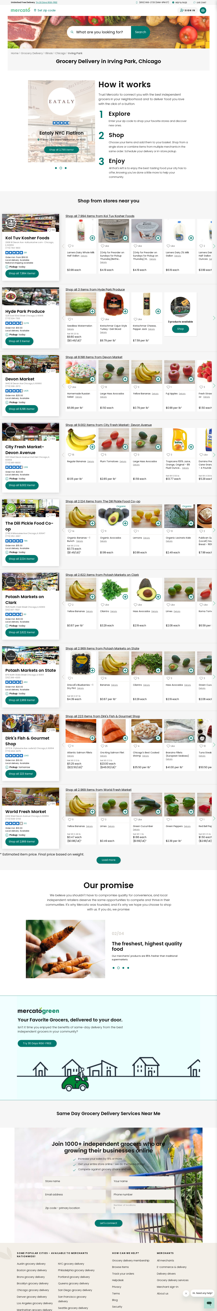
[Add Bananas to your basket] (125, 670)
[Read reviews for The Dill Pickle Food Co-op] (16, 541)
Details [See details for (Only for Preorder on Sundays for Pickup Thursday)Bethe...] (103, 262)
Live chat (200, 2)
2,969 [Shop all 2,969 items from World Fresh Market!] (22, 842)
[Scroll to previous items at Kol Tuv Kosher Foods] (63, 246)
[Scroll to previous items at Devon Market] (63, 386)
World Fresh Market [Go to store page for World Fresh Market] (25, 811)
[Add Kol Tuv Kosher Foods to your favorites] (51, 230)
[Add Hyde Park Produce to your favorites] (51, 303)
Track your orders (123, 1274)
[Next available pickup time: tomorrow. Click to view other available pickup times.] (18, 767)
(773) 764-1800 (12, 247)
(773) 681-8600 (13, 462)
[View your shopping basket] (203, 10)
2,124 (103, 501)
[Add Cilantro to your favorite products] (105, 605)
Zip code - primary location (62, 1208)
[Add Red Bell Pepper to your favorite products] (202, 819)
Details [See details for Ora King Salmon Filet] (103, 756)
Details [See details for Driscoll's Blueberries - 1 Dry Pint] (80, 688)
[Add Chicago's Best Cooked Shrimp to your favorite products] (137, 746)
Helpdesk (118, 1280)
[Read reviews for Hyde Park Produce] (17, 324)
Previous (109, 950)
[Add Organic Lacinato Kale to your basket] (191, 523)
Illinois (49, 53)
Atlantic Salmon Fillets (80, 752)
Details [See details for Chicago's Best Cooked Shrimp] (145, 756)
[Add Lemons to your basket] (158, 523)
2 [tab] (61, 168)
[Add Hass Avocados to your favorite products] (138, 605)
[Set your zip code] (44, 10)
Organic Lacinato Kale (178, 537)
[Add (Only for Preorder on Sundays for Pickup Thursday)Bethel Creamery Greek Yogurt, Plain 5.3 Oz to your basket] (125, 238)
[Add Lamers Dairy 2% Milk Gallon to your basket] (191, 238)
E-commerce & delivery (172, 1267)
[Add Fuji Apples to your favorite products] (169, 387)
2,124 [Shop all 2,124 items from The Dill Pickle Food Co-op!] (22, 559)
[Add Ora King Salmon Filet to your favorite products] (104, 746)
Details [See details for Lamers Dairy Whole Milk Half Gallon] (84, 255)
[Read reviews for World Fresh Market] (16, 824)
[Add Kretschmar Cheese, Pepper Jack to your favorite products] (138, 319)
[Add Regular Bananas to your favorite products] (71, 455)
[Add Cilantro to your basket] (125, 597)
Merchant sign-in (167, 1287)
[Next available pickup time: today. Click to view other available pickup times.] (15, 267)
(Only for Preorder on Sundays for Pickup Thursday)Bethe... (112, 256)
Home (15, 53)
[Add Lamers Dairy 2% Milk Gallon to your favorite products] (171, 246)
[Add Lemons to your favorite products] (136, 531)
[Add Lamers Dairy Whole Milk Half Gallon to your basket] (92, 238)
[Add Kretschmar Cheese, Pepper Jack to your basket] (158, 311)
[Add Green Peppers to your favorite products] (169, 819)
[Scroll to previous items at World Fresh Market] (63, 818)
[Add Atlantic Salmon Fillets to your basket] (92, 738)
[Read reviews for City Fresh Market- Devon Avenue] (16, 468)
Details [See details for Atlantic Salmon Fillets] (70, 756)
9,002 (109, 425)
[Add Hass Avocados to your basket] (158, 597)
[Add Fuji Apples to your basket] (191, 379)
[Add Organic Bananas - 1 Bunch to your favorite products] (71, 531)
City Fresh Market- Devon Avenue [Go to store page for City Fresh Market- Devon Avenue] (24, 450)
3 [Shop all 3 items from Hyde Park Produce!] (19, 341)
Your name (121, 1181)
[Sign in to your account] (187, 10)
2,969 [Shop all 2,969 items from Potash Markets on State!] (22, 700)
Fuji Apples (172, 393)
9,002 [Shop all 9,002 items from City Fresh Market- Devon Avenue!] (22, 485)
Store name (52, 1181)
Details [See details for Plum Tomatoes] (123, 461)
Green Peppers (175, 826)
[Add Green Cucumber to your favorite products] (202, 678)
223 (103, 716)
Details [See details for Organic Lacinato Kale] (169, 541)
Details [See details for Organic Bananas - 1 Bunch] (79, 541)
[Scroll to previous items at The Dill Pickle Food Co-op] (63, 530)
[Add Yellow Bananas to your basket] (158, 379)
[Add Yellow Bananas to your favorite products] (136, 387)
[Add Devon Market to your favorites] (51, 371)
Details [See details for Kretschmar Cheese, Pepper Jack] (151, 329)
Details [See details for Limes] (177, 611)
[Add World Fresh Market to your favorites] (51, 804)
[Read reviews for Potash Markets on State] (16, 683)
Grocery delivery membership (130, 1260)
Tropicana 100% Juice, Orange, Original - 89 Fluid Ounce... (178, 465)
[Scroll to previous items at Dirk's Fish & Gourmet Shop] (63, 745)
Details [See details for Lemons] (146, 537)
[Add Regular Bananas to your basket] (92, 447)
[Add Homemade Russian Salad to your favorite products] (72, 387)
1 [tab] (56, 168)
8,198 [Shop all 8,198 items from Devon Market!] (22, 409)
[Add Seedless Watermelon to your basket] (92, 311)
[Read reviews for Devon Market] (16, 391)
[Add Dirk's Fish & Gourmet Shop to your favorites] (51, 730)
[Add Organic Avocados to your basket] (125, 523)
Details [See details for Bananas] (114, 685)
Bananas (105, 685)
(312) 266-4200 (12, 677)
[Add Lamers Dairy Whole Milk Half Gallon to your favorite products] (70, 246)
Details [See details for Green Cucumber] (202, 688)
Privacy (116, 1287)
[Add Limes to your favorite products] (171, 605)
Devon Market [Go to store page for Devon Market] (19, 379)
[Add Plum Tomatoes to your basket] (125, 447)
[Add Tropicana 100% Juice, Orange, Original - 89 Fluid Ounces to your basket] (191, 447)
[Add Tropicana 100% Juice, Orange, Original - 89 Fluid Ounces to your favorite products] (169, 455)
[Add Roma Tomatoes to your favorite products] (204, 605)
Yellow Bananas (142, 393)
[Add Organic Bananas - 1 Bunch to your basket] (92, 523)
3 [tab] (66, 168)
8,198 (94, 357)
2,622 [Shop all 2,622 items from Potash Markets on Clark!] (22, 632)
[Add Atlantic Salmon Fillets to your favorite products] (70, 746)
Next (193, 950)
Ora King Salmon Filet (112, 752)
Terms (116, 1293)
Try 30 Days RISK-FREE (37, 1043)
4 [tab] (128, 968)
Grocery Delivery (32, 53)
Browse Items (120, 1267)
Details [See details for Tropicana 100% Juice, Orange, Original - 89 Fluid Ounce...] (185, 468)
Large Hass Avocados (112, 393)
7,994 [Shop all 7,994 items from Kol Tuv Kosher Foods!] (22, 273)
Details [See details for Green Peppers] (187, 826)
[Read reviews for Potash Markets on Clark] (15, 615)
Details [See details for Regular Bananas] (90, 461)
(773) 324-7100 (12, 318)
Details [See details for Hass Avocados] (154, 611)
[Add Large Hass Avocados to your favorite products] (104, 387)
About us (162, 1293)
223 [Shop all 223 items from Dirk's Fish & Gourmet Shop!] (21, 774)
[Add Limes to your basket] (191, 597)
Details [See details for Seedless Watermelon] (70, 329)
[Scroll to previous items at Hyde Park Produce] (63, 318)
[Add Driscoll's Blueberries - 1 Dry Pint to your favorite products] (70, 678)
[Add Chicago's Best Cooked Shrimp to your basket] (158, 738)
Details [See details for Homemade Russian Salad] (78, 397)
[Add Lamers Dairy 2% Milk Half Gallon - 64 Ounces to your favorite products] (202, 246)
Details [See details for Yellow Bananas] (155, 393)
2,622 (102, 575)
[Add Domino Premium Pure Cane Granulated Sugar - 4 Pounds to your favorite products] (204, 455)
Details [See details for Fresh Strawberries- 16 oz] (206, 397)
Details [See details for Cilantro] (113, 611)
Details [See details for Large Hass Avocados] (103, 397)
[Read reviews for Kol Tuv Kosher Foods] (16, 253)
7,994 (100, 216)
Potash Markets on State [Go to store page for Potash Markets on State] (30, 670)
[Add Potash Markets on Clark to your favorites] (51, 589)
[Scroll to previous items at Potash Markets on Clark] (63, 603)
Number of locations (125, 1205)
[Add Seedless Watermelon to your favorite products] (70, 319)
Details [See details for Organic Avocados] (103, 541)
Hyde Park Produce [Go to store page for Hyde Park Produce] (25, 311)
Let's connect (108, 1223)
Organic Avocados (111, 537)
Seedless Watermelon (80, 325)
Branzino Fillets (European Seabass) (178, 754)
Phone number (123, 1194)
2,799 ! (61, 149)
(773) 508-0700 (13, 818)
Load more (108, 860)
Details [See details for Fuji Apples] (182, 393)
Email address (54, 1194)
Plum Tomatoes (110, 461)
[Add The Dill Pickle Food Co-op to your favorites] (50, 515)
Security (117, 1307)
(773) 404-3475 (13, 751)
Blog (115, 1300)
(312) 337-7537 (12, 609)
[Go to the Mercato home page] (20, 9)
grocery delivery (31, 1264)
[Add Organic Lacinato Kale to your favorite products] (170, 531)
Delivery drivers (166, 1274)
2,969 (102, 648)
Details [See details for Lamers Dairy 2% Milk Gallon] (177, 255)
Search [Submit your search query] (140, 32)
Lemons (138, 537)
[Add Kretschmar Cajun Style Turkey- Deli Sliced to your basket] (125, 311)
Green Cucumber (143, 826)
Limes (170, 611)
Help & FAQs (179, 2)
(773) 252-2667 (13, 536)
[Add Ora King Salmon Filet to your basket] (125, 738)
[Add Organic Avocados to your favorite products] (103, 531)
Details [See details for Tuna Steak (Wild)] (202, 756)
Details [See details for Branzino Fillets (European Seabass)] (169, 759)
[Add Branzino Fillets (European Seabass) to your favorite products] (171, 746)
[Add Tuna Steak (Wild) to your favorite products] (203, 746)
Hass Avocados (142, 611)
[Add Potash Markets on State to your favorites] (51, 662)
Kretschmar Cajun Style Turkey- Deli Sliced (113, 327)
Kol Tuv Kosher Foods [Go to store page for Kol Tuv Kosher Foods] (27, 238)
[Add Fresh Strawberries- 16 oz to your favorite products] (202, 387)
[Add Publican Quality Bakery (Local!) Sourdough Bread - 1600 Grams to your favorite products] (202, 531)
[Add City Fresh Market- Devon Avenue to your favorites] (51, 439)
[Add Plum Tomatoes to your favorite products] (103, 455)
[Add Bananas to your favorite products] (103, 678)
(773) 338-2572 (12, 386)
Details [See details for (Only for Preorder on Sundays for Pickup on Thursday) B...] (152, 259)
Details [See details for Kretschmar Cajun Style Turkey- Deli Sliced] (103, 332)
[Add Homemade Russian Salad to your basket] (92, 379)
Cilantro (105, 611)
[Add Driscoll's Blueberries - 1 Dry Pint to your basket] (92, 670)
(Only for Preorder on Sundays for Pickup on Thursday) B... (145, 256)
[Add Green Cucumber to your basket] (158, 811)
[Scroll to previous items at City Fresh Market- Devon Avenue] (63, 455)
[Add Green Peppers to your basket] (191, 811)
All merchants (165, 1260)
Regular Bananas (77, 461)
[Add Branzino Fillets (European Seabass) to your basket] (191, 738)
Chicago (60, 53)
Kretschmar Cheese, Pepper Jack (144, 327)
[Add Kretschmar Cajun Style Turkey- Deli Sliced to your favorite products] (105, 319)
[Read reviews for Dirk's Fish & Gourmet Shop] (17, 756)
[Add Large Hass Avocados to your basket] (125, 379)
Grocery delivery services (173, 1280)
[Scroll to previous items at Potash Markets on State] (63, 677)
